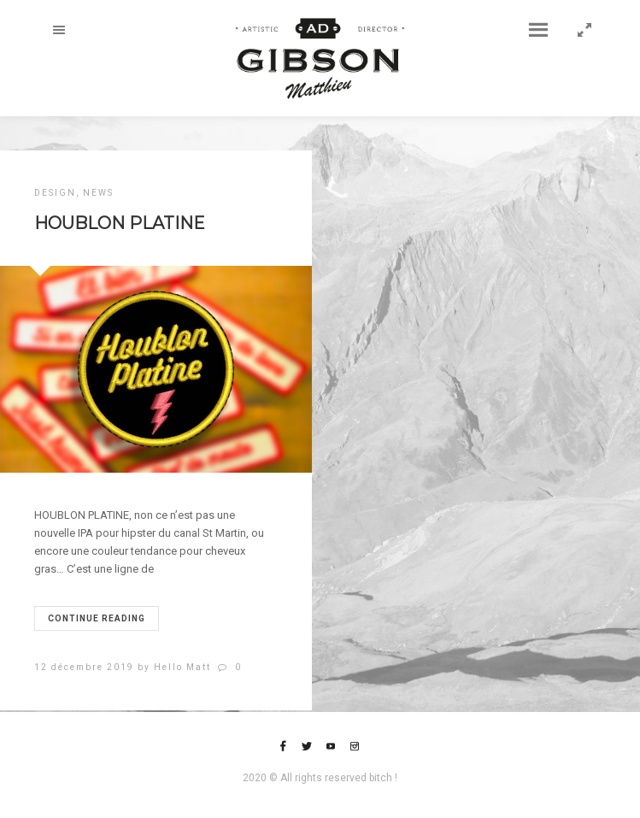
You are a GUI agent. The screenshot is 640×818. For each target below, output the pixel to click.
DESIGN (55, 192)
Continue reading (96, 618)
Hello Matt (182, 667)
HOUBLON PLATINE (119, 223)
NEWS (98, 192)
